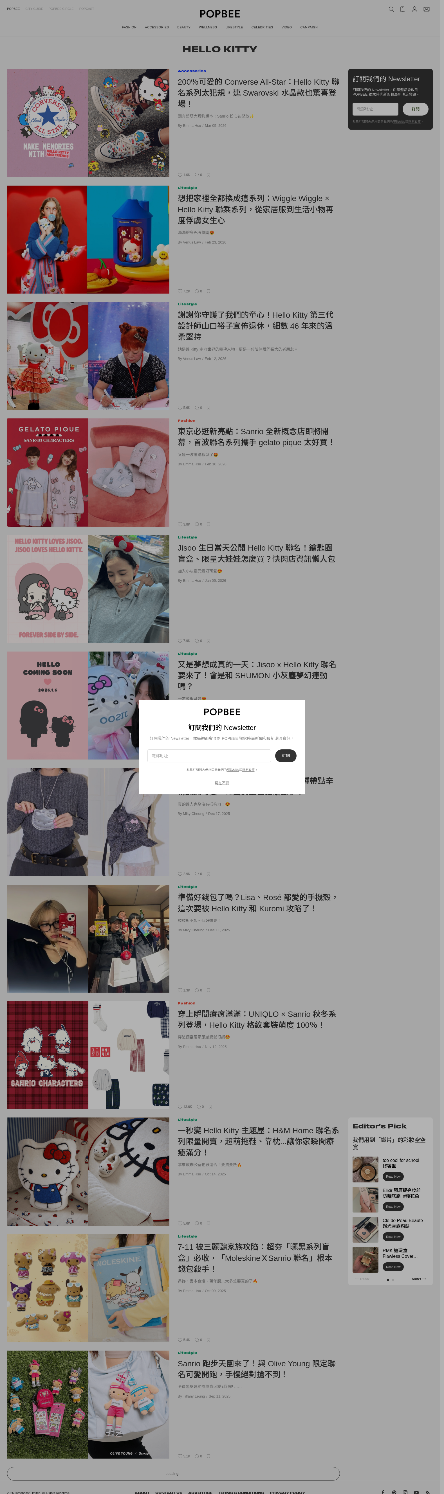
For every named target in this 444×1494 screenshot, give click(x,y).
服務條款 (233, 770)
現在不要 (222, 783)
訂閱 (286, 756)
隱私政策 (248, 770)
